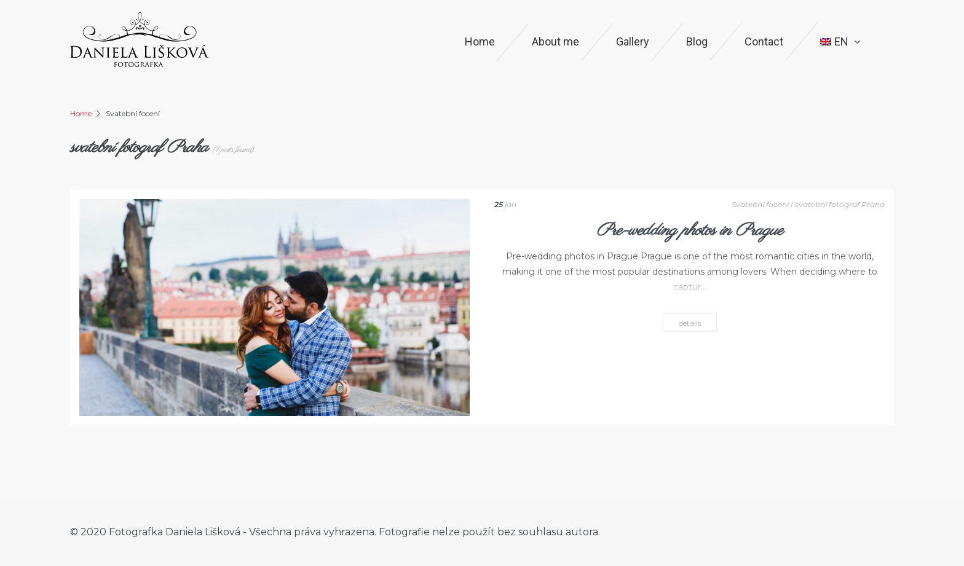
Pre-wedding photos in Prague (689, 231)
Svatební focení (760, 204)
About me (555, 41)
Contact (764, 41)
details (690, 323)
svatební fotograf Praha (840, 204)
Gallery (632, 41)
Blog (697, 41)
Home (480, 41)
